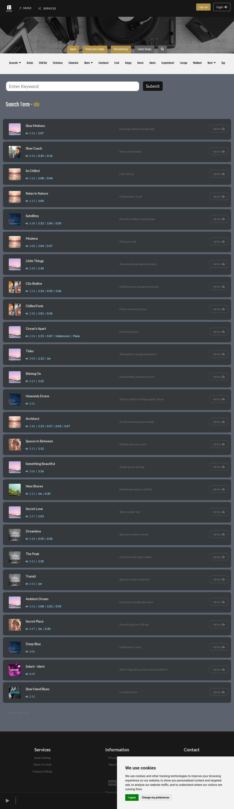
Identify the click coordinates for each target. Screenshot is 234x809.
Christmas (58, 63)
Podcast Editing (42, 771)
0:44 (30, 155)
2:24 (30, 336)
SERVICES (47, 8)
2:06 (30, 471)
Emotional (103, 63)
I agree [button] (132, 797)
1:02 (49, 606)
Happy (128, 63)
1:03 (41, 516)
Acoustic (15, 63)
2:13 (30, 200)
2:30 (30, 313)
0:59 (49, 291)
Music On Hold (42, 764)
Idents (152, 63)
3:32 (30, 606)
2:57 (30, 516)
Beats (88, 63)
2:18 (30, 538)
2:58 (30, 223)
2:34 (30, 268)
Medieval (197, 63)
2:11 (30, 448)
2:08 (30, 246)
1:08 (41, 178)
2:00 (30, 358)
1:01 (41, 313)
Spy (223, 63)
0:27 (67, 426)
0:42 (58, 426)
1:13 (41, 358)
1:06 (49, 223)
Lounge (183, 63)
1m (48, 358)
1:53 (30, 291)
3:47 (30, 628)
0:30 (41, 155)
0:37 (49, 246)
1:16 (41, 471)
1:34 (41, 268)
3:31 (30, 403)
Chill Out (43, 63)
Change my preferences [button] (155, 797)
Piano (76, 336)
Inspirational (167, 63)
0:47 (49, 336)
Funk (116, 63)
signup (219, 128)
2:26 (30, 133)
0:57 (49, 426)
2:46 (30, 426)
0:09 (30, 673)
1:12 (41, 448)
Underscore (63, 336)
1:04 (41, 200)
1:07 (41, 133)
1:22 (41, 223)
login (221, 7)
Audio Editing (42, 757)
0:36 (58, 291)
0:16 (49, 155)
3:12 (30, 561)
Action (30, 63)
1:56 (30, 178)
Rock (211, 63)
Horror (140, 63)
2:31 (30, 696)
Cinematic (73, 63)
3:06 (30, 651)
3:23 (30, 381)
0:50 (58, 223)
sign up (203, 7)
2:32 (30, 583)
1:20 (41, 561)
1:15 (41, 336)
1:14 (41, 291)
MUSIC (25, 8)
